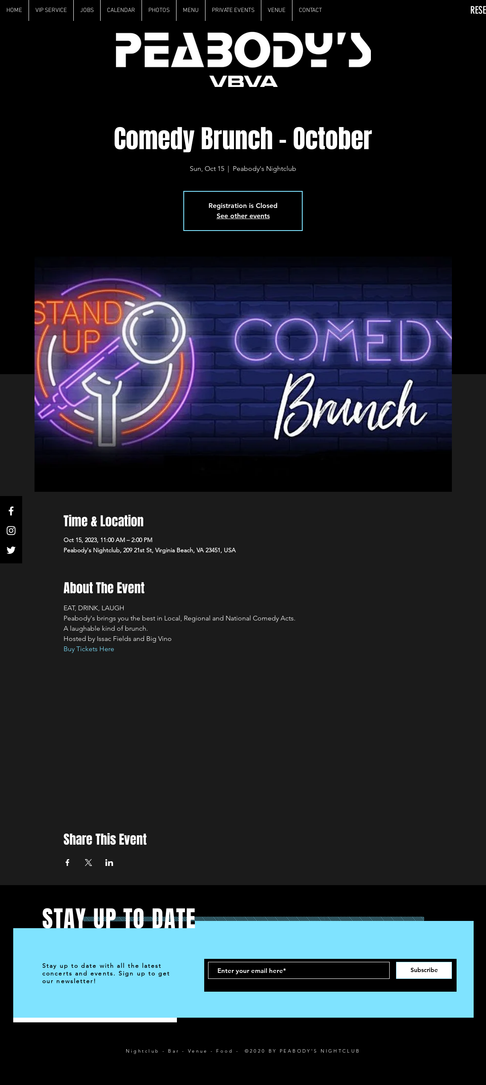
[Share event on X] (88, 862)
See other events (243, 216)
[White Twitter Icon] (11, 550)
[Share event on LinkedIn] (109, 862)
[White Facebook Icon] (11, 511)
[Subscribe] (424, 970)
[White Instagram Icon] (11, 531)
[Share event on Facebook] (68, 862)
